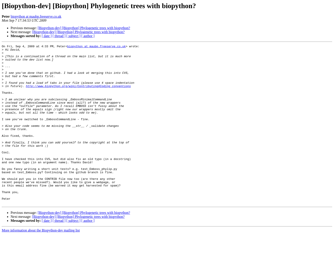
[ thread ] (59, 36)
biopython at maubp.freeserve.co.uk (36, 16)
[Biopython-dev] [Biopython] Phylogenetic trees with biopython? (84, 28)
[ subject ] (73, 36)
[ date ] (47, 36)
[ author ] (88, 36)
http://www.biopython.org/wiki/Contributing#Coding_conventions (78, 95)
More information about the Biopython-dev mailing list (41, 262)
